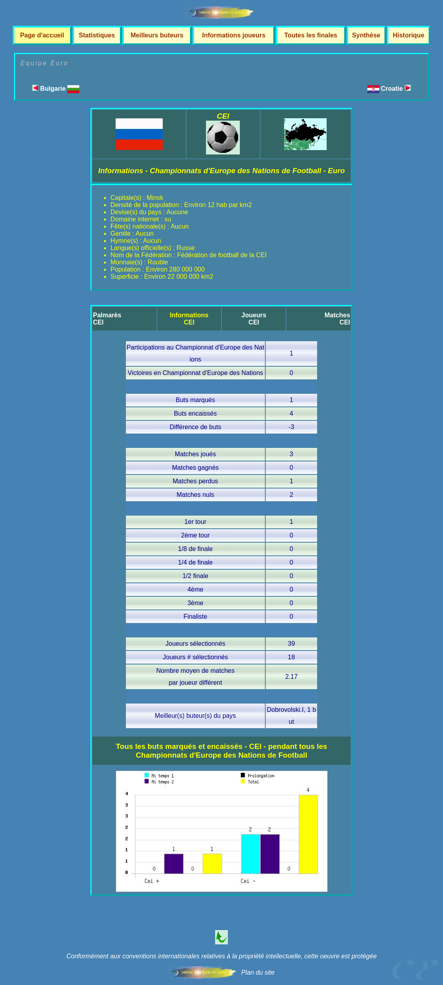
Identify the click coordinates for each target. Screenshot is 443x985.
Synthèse (366, 35)
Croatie (396, 88)
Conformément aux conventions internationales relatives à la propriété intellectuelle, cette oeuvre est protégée (221, 956)
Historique (408, 35)
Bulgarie (55, 88)
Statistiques (97, 35)
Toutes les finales (310, 35)
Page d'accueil (42, 35)
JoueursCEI (253, 319)
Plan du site (257, 972)
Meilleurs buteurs (157, 35)
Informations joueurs (233, 35)
